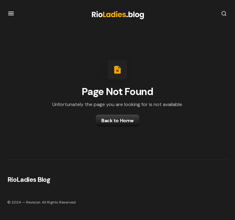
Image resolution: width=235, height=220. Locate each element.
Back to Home (117, 120)
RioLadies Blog (28, 179)
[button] (11, 13)
